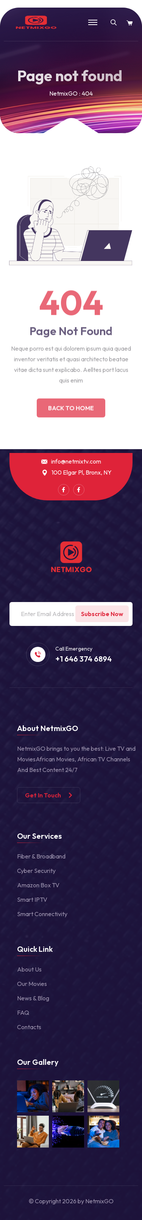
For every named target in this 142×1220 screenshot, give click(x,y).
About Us (29, 969)
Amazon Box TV (38, 885)
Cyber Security (36, 870)
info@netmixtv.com (76, 461)
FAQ (23, 1012)
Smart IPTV (32, 899)
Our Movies (32, 983)
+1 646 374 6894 (83, 658)
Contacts (29, 1027)
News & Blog (33, 998)
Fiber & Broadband (41, 856)
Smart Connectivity (42, 914)
